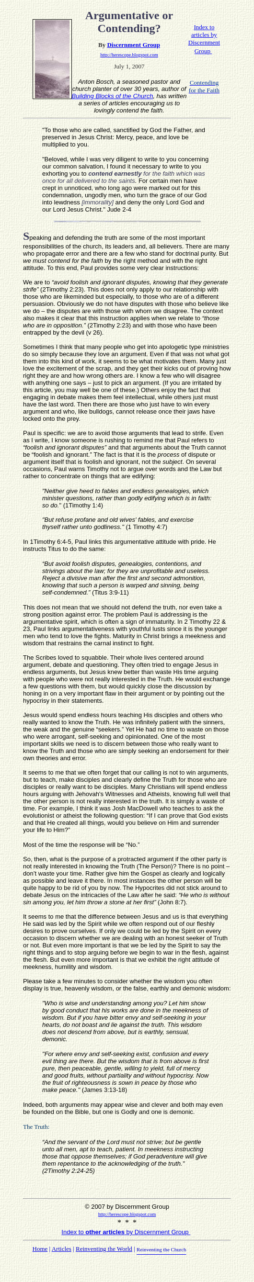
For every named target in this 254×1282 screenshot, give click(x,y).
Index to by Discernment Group (125, 1232)
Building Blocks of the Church (112, 96)
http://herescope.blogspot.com (129, 54)
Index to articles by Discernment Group (204, 39)
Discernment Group (133, 44)
